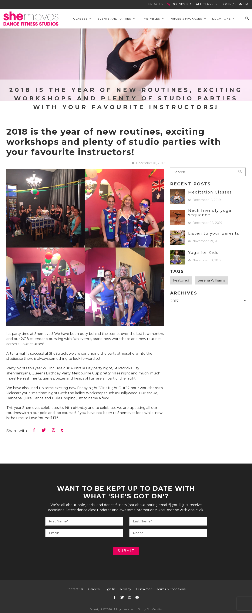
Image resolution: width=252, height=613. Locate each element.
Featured (181, 280)
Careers (94, 589)
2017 (174, 301)
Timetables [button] (150, 18)
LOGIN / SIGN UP (235, 4)
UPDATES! (155, 4)
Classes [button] (80, 18)
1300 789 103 (179, 4)
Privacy (125, 589)
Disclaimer (144, 589)
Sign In (110, 589)
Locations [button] (221, 18)
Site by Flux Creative (150, 609)
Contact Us (75, 589)
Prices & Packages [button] (186, 18)
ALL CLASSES (206, 4)
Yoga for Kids (203, 252)
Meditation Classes (210, 192)
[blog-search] (208, 172)
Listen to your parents (213, 233)
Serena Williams (211, 280)
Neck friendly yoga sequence (210, 213)
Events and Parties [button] (114, 18)
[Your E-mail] (84, 533)
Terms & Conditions (171, 589)
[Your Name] (84, 521)
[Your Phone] (168, 521)
